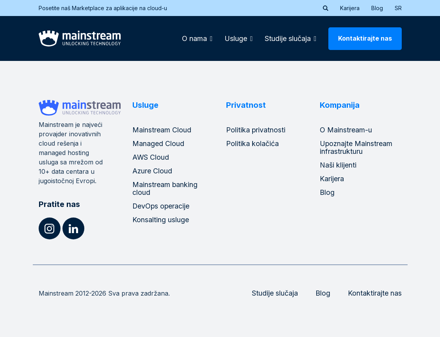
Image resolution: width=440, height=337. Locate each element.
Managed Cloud (158, 143)
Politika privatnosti (256, 130)
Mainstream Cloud (161, 130)
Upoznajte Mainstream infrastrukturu (356, 147)
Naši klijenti (338, 165)
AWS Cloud (150, 157)
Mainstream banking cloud (165, 188)
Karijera (350, 8)
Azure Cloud (152, 171)
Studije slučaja (275, 293)
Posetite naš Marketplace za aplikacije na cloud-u (108, 8)
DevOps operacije (161, 206)
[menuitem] (398, 8)
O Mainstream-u (346, 130)
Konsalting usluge (160, 220)
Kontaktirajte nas (365, 38)
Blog (377, 8)
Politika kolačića (252, 143)
